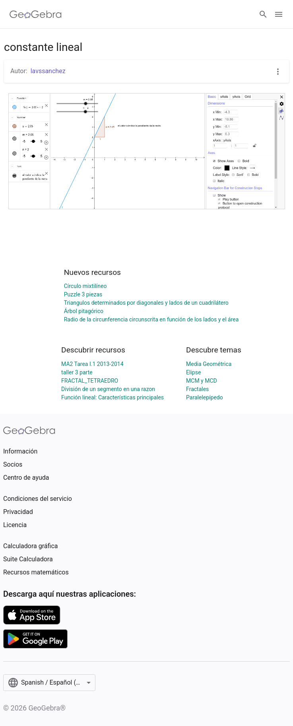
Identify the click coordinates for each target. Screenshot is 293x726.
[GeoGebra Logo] (36, 14)
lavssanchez (48, 71)
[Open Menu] (278, 14)
